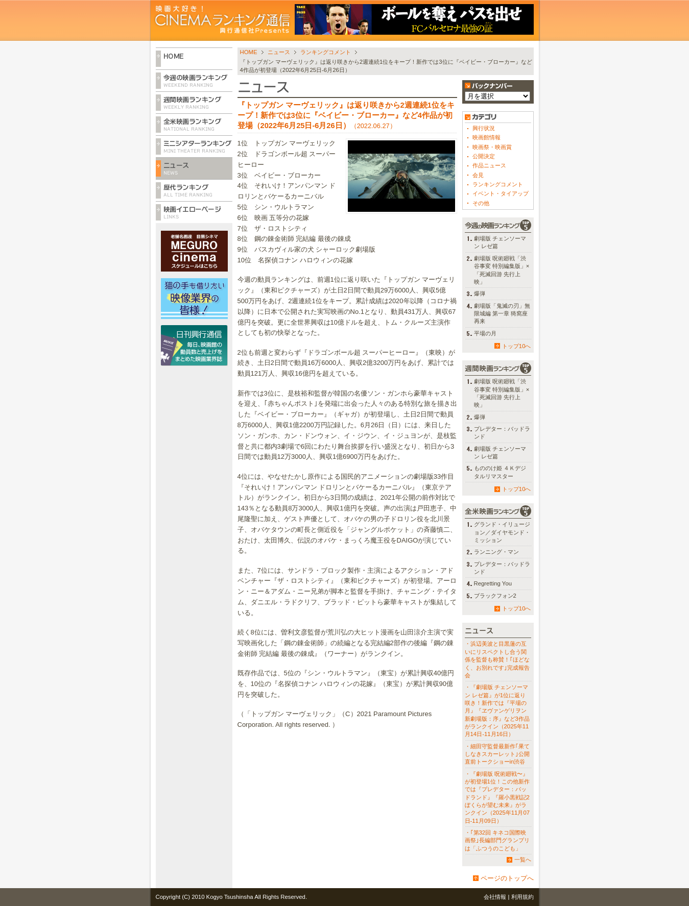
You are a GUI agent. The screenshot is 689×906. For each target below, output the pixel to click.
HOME (248, 52)
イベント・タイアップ (500, 193)
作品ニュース (489, 165)
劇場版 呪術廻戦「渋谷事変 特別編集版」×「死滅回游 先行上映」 (502, 270)
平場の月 (485, 333)
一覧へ (522, 859)
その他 (480, 203)
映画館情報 (486, 137)
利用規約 (522, 897)
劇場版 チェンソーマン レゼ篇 (500, 242)
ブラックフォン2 (495, 596)
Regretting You (493, 583)
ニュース (279, 52)
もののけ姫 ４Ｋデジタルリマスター (500, 472)
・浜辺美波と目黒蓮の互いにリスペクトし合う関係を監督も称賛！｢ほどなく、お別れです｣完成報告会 (497, 659)
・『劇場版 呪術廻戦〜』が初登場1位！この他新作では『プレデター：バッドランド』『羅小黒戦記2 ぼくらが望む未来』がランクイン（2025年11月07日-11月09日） (497, 797)
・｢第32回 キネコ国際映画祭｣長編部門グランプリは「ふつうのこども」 (497, 840)
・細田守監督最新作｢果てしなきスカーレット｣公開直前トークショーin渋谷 (497, 754)
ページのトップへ (507, 878)
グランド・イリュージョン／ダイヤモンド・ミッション (502, 532)
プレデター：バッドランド (502, 432)
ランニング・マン (496, 552)
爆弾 (479, 293)
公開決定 (483, 156)
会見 (478, 175)
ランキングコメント (325, 52)
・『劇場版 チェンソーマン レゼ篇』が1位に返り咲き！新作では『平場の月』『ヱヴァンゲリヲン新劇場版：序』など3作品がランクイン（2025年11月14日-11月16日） (497, 710)
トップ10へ (516, 346)
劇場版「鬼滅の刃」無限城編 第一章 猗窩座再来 (502, 314)
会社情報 (495, 897)
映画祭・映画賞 (492, 147)
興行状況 (483, 128)
